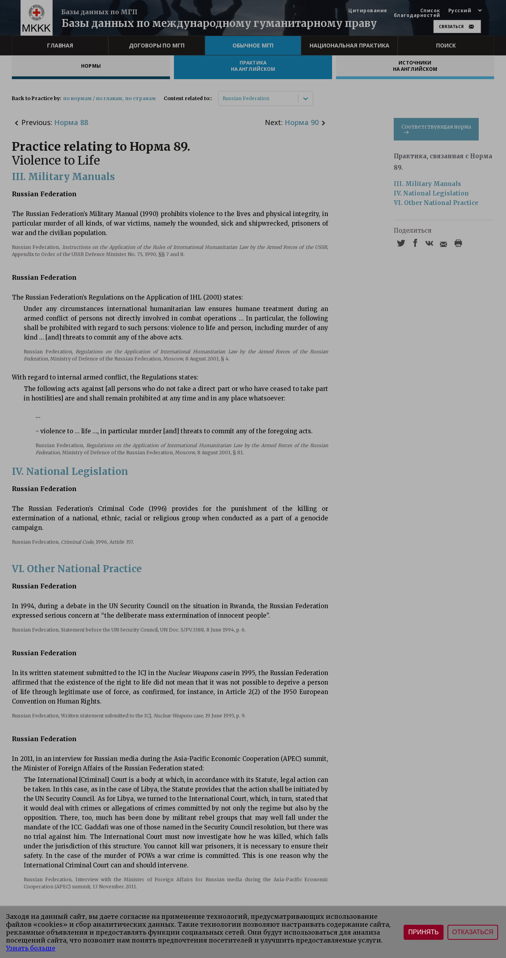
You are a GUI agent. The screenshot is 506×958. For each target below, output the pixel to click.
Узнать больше (30, 948)
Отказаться (472, 932)
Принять (423, 932)
